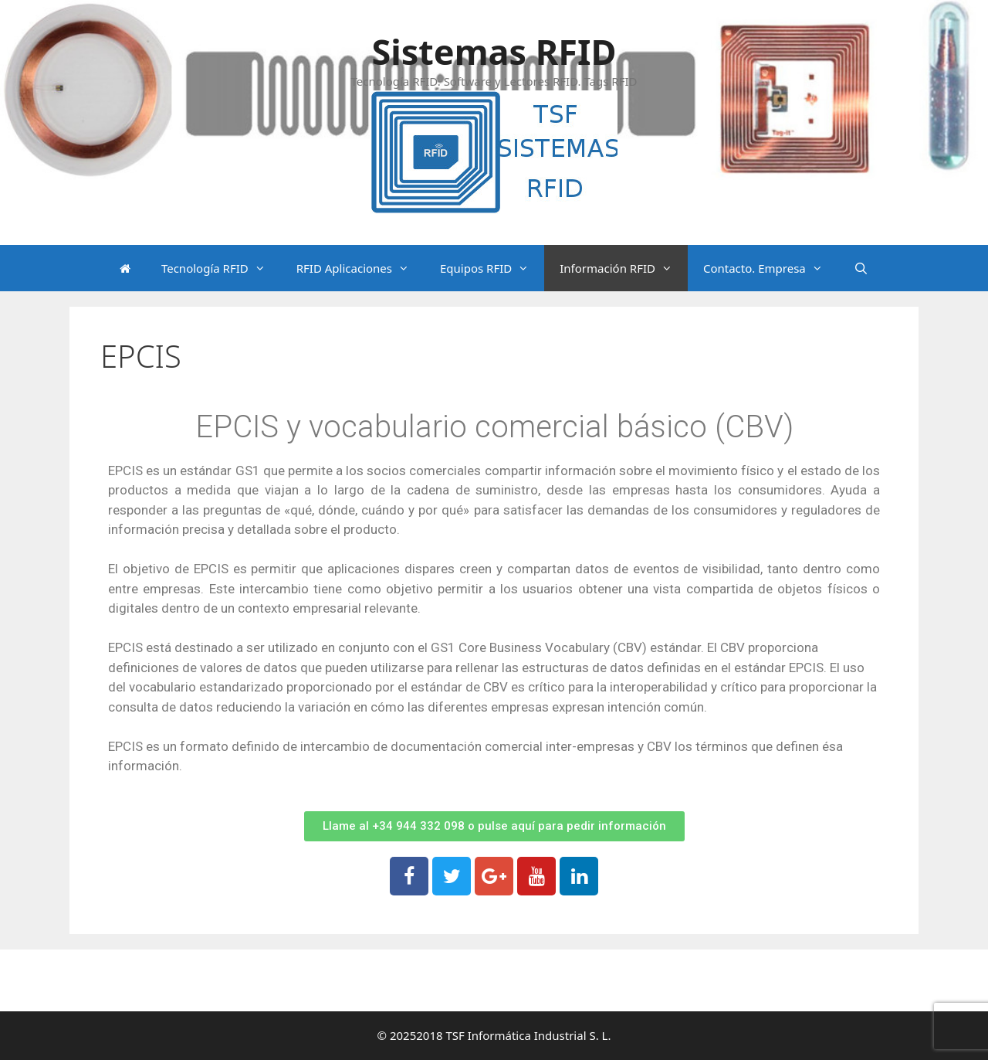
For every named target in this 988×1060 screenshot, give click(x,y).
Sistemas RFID (493, 51)
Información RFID (624, 268)
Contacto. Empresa (770, 268)
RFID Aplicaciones (360, 268)
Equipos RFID (492, 268)
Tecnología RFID (221, 268)
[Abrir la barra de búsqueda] (861, 268)
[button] (494, 826)
